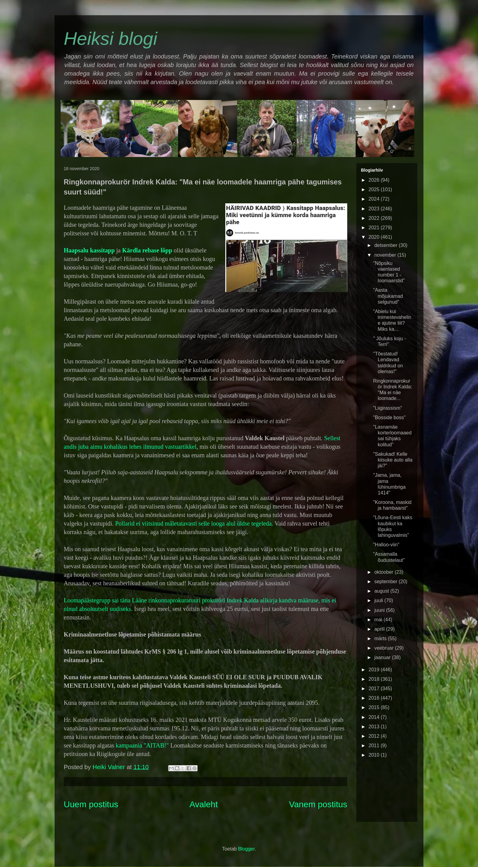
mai (378, 619)
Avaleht (204, 804)
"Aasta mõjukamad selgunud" (388, 295)
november (386, 255)
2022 (375, 218)
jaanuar (383, 657)
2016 (375, 698)
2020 (375, 237)
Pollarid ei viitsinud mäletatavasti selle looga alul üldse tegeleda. (194, 523)
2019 (375, 669)
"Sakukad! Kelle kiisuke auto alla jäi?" (392, 459)
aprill (380, 629)
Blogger (246, 848)
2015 (375, 707)
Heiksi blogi (110, 38)
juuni (380, 610)
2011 (375, 745)
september (386, 581)
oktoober (384, 572)
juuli (379, 600)
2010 (375, 755)
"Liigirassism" (387, 408)
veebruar (384, 648)
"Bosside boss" (389, 417)
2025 (375, 189)
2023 (375, 208)
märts (381, 638)
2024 (375, 199)
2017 (375, 688)
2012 (375, 736)
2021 (375, 227)
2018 (375, 679)
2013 (375, 726)
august (382, 591)
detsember (386, 245)
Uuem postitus (91, 804)
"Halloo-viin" (386, 544)
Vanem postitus (318, 804)
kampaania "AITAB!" (143, 745)
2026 (375, 180)
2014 (375, 717)
